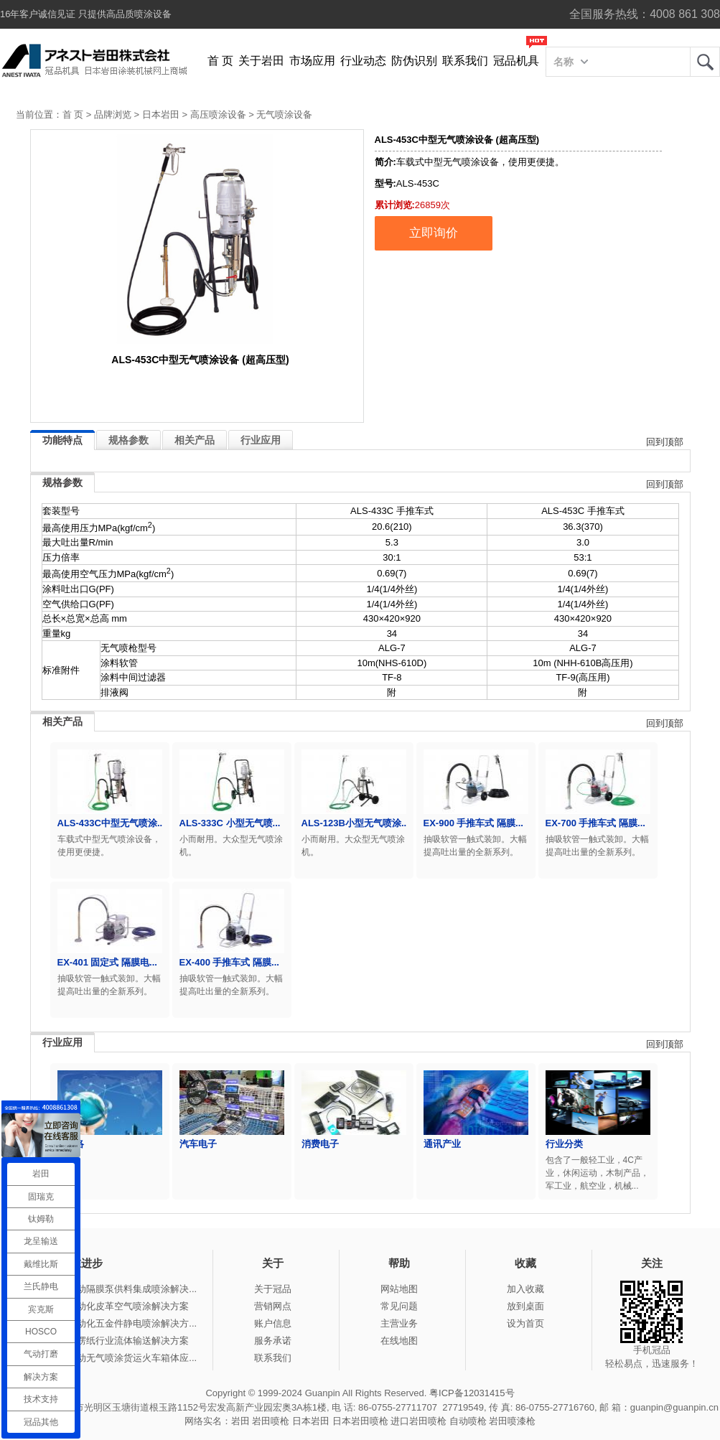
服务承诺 (272, 1340)
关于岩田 (261, 61)
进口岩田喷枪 (419, 1421)
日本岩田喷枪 (360, 1421)
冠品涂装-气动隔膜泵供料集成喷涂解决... (112, 1289)
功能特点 (62, 440)
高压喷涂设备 (218, 114)
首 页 (220, 61)
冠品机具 (516, 61)
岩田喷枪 (270, 1421)
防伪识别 (414, 61)
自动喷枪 (468, 1421)
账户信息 (272, 1323)
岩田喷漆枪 (512, 1421)
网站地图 (399, 1289)
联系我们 (465, 61)
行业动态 (363, 61)
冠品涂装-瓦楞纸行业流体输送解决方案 (108, 1340)
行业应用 (260, 440)
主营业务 (399, 1323)
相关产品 (194, 440)
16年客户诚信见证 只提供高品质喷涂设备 (86, 14)
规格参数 (128, 440)
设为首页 (525, 1323)
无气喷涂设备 (284, 114)
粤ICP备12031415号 (472, 1393)
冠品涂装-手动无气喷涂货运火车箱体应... (112, 1357)
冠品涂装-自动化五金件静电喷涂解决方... (112, 1323)
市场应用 (312, 61)
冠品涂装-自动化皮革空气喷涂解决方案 (108, 1306)
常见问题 (399, 1306)
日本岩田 (160, 114)
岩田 (705, 61)
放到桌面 (525, 1306)
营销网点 (272, 1306)
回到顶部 (664, 441)
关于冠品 (272, 1289)
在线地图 (399, 1340)
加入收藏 (525, 1289)
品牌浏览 (112, 114)
